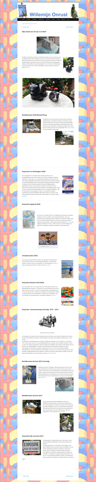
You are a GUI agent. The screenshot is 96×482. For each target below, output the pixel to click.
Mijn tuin (63, 19)
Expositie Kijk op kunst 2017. (33, 436)
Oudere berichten (25, 476)
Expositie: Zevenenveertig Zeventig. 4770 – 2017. (40, 309)
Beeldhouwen (41, 19)
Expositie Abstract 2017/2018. (33, 283)
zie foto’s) (28, 67)
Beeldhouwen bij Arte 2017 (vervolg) (35, 361)
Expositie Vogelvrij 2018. (31, 204)
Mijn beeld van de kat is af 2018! (34, 32)
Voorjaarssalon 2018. (30, 256)
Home (23, 19)
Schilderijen (34, 19)
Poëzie (53, 19)
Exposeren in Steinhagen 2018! (34, 171)
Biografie (28, 19)
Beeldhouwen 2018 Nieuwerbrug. (34, 115)
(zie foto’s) (69, 127)
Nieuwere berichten (70, 476)
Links (68, 19)
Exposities (48, 19)
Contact (58, 19)
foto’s (54, 353)
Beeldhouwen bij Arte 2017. (32, 395)
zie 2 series (50, 353)
